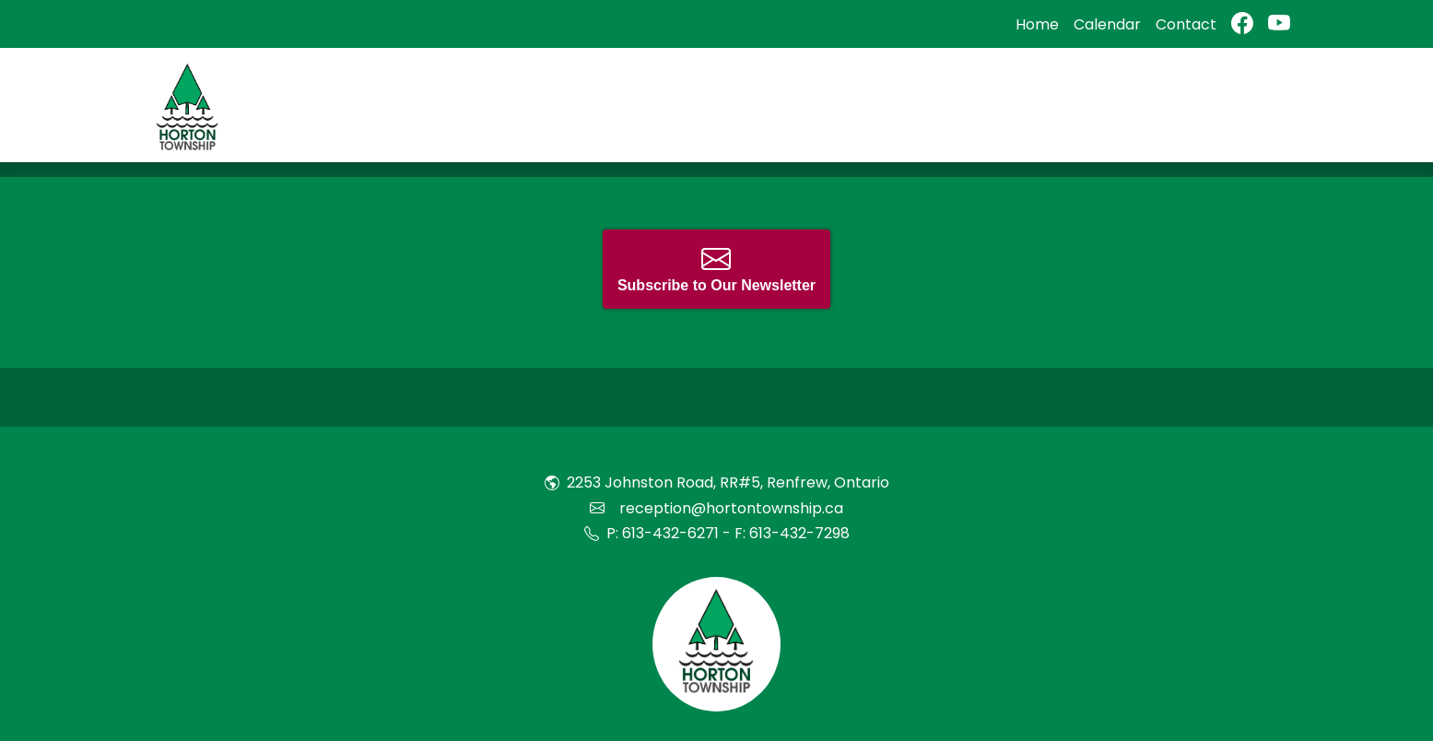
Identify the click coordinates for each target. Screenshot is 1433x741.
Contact (1186, 24)
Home (1037, 24)
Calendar (1107, 24)
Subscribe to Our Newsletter (716, 268)
